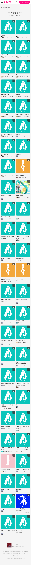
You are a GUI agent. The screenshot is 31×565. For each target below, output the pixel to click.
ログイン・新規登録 (24, 2)
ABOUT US (15, 555)
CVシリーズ (21, 553)
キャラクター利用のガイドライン (16, 551)
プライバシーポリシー (7, 553)
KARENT (26, 553)
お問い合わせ (15, 553)
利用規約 (26, 551)
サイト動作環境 (6, 551)
